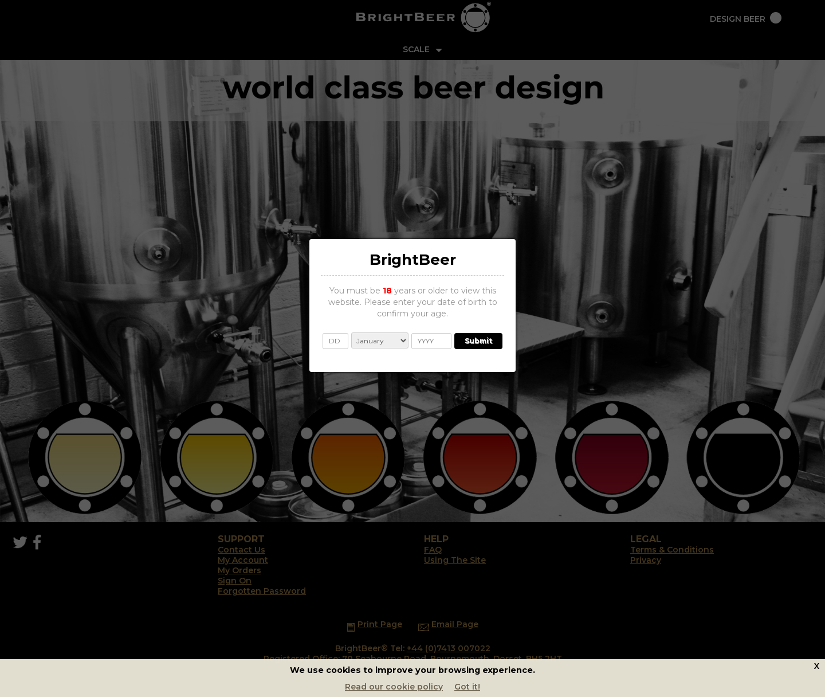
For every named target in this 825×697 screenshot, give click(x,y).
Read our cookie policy (394, 687)
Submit (478, 340)
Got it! (467, 687)
